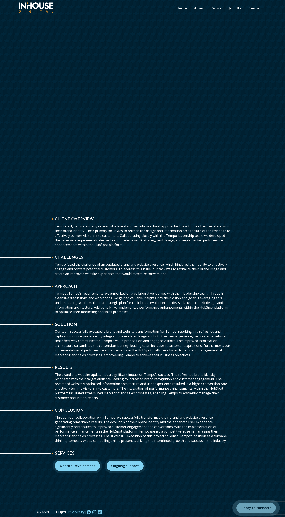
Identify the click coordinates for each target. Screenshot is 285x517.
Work (217, 8)
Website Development (77, 466)
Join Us (235, 8)
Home (181, 8)
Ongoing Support (125, 466)
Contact (255, 8)
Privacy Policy (76, 512)
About (199, 8)
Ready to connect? (256, 508)
